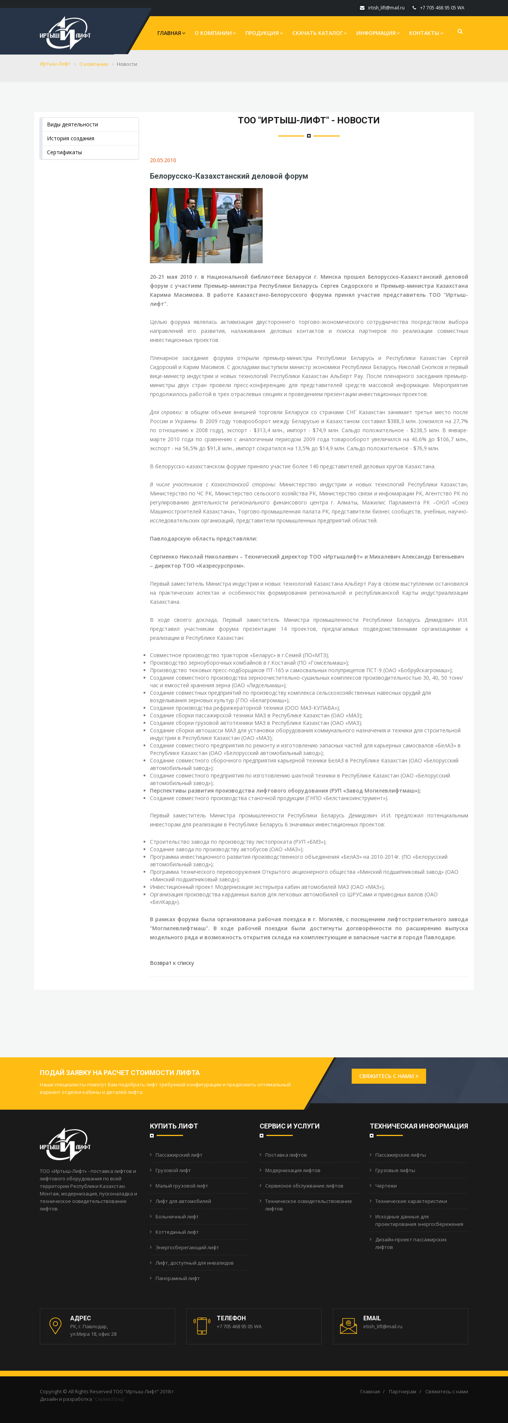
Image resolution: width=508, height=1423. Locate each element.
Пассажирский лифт (179, 1154)
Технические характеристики (411, 1201)
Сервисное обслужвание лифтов (304, 1185)
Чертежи (386, 1185)
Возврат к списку (172, 962)
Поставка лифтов (286, 1154)
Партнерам (402, 1391)
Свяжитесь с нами (389, 1076)
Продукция (264, 32)
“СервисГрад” (109, 1399)
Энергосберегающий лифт (187, 1247)
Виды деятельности (72, 124)
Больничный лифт (177, 1216)
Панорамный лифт (178, 1278)
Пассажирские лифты (400, 1154)
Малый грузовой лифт (182, 1185)
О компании (215, 32)
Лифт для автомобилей (183, 1201)
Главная (171, 32)
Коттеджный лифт (177, 1232)
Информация (378, 32)
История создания (70, 138)
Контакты (426, 32)
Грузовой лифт (173, 1170)
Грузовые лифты (395, 1170)
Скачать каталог (319, 32)
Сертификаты (64, 152)
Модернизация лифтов (293, 1170)
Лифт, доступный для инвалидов (195, 1262)
